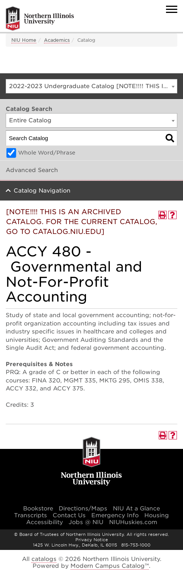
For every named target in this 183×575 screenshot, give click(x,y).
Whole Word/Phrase (46, 153)
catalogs (43, 559)
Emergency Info (115, 515)
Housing (156, 515)
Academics (57, 40)
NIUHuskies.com (133, 522)
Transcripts (30, 515)
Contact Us (69, 515)
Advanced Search (32, 170)
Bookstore (38, 508)
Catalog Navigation (42, 190)
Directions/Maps (83, 508)
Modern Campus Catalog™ (109, 565)
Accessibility (44, 522)
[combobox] (91, 86)
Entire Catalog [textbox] (30, 120)
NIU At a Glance (136, 508)
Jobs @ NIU (86, 522)
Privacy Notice (91, 539)
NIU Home (23, 40)
